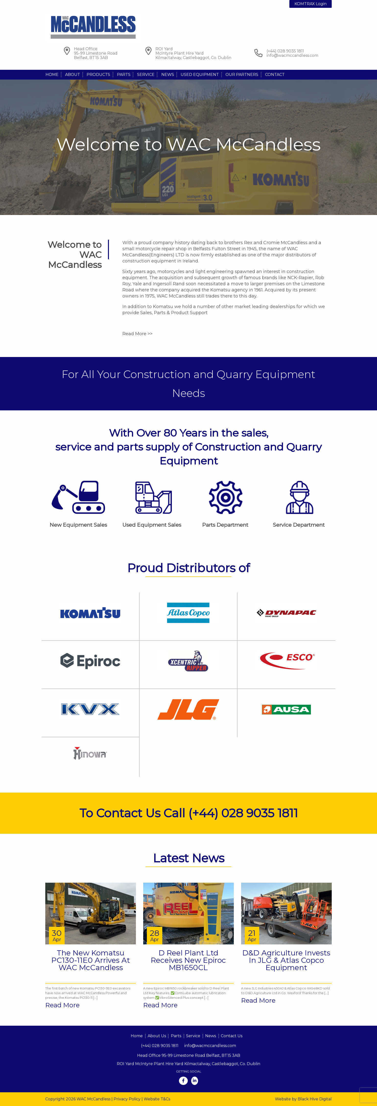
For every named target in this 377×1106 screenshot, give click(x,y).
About (72, 74)
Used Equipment (200, 74)
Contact (275, 74)
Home (52, 74)
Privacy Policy (127, 1099)
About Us (157, 1036)
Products (98, 74)
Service (145, 74)
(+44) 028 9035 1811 (159, 1045)
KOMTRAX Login (311, 3)
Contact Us (231, 1036)
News (167, 74)
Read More (62, 1005)
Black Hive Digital (315, 1099)
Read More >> (137, 333)
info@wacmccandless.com (292, 55)
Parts (123, 74)
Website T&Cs (157, 1099)
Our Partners (241, 74)
